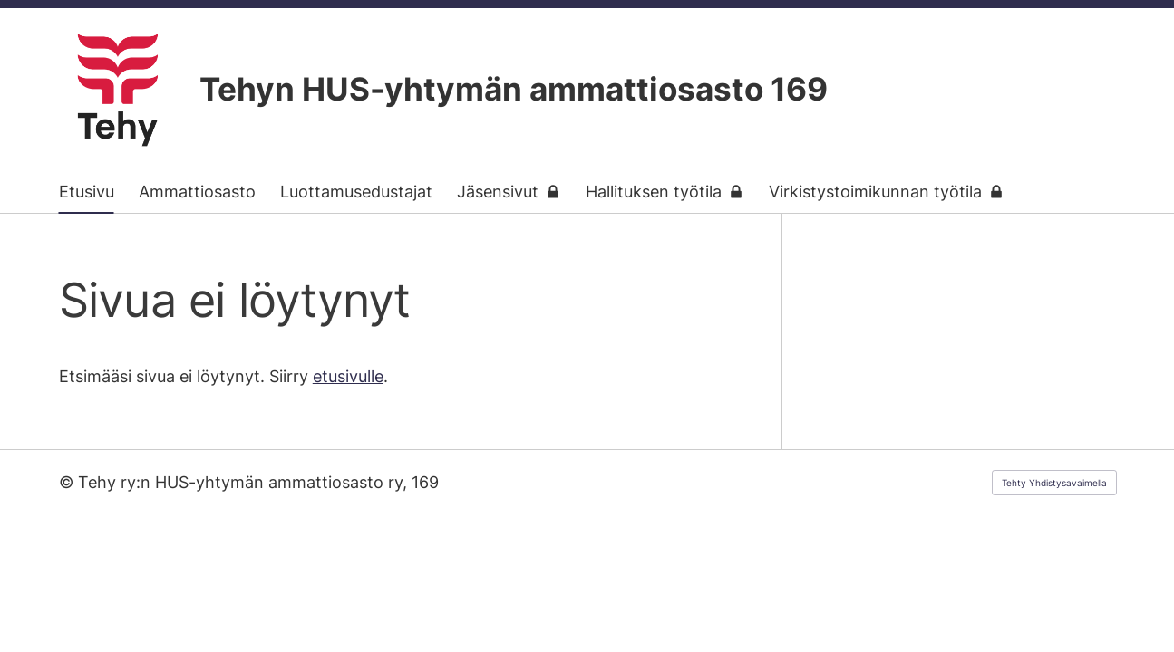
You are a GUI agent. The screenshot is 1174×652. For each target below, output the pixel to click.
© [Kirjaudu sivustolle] (68, 482)
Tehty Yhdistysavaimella (1054, 482)
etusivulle (348, 376)
